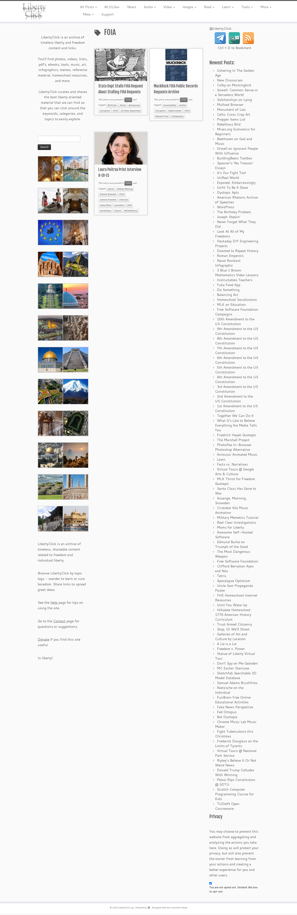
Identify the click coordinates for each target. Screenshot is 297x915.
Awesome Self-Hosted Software (234, 536)
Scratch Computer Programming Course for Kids (234, 796)
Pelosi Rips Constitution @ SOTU (235, 784)
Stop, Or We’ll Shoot (233, 630)
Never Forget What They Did (235, 226)
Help (54, 604)
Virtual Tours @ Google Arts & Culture (234, 473)
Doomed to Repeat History (237, 252)
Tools (247, 6)
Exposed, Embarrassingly (236, 184)
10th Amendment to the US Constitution (234, 323)
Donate (43, 641)
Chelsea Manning (124, 190)
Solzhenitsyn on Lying (234, 101)
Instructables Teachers (234, 281)
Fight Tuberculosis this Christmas (234, 735)
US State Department (131, 112)
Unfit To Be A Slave (232, 189)
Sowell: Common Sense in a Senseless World (236, 94)
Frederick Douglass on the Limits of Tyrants (236, 745)
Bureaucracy (134, 106)
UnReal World (228, 179)
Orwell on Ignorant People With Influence (236, 152)
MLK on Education (231, 306)
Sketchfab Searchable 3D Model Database (235, 677)
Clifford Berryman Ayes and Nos (234, 570)
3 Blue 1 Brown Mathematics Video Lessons (236, 274)
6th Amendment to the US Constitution (236, 362)
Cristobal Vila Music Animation (231, 512)
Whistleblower (131, 212)
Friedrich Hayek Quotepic (236, 436)
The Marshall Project (233, 441)
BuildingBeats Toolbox (234, 159)
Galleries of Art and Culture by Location (231, 638)
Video (169, 6)
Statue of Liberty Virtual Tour (235, 657)
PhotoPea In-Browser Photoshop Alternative (233, 449)
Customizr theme (179, 909)
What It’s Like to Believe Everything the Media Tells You (236, 427)
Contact (59, 622)
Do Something (228, 291)
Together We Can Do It (235, 417)
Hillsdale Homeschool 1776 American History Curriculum (233, 616)
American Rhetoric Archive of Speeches (236, 201)
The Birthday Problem (234, 213)
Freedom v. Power (231, 650)
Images (189, 6)
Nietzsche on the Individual (229, 692)
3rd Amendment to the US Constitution (236, 390)
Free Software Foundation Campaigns (236, 313)
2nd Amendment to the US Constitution (234, 400)
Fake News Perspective (235, 708)
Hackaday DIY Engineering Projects (236, 245)
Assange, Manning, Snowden (231, 502)
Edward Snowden (108, 195)
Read (209, 6)
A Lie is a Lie (226, 645)
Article (123, 106)
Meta (88, 14)
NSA (129, 206)
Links (128, 101)
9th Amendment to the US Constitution (236, 333)
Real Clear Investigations (236, 524)
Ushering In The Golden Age (234, 74)
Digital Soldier (174, 112)
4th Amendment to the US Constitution (236, 381)
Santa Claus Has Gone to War (235, 492)
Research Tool (161, 117)
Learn (228, 6)
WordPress (225, 208)
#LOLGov (112, 6)
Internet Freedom (108, 201)
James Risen (105, 206)
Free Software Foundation (237, 562)
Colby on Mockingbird (234, 86)
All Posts (88, 6)
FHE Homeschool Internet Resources (236, 599)
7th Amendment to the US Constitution (236, 352)
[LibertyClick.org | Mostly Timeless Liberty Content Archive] (34, 11)
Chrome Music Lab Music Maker (235, 726)
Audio (150, 6)
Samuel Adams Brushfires (237, 684)
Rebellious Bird (229, 125)
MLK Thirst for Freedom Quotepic (235, 483)
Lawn (221, 461)
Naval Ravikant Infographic (228, 264)
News (131, 6)
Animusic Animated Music (237, 456)
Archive (182, 106)
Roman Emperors (230, 257)
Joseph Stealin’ (228, 218)
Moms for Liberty (230, 529)
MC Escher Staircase (233, 669)
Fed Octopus (227, 713)
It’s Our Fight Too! (231, 174)
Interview (123, 201)
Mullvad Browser (230, 106)
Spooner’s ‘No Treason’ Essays (234, 167)
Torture (117, 212)
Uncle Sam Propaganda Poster (234, 589)
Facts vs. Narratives (232, 465)
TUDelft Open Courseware (227, 808)
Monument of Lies (231, 111)
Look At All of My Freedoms (229, 235)
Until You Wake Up (232, 606)
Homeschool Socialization (237, 301)
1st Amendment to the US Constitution (236, 410)
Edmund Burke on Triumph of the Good (231, 546)
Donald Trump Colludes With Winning (234, 774)
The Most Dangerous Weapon (232, 555)
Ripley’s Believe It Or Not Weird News (235, 764)
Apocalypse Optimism (233, 582)
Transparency (177, 117)
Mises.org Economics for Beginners (235, 133)
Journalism (119, 206)
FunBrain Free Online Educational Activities (233, 701)
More (265, 6)
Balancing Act (227, 296)
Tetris (221, 577)
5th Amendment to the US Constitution (236, 371)
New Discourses (230, 81)
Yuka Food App (228, 286)
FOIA (115, 112)
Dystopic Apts (228, 194)
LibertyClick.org (126, 909)
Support (107, 14)
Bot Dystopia (227, 718)
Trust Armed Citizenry (234, 625)
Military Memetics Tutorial (237, 519)
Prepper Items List (231, 121)
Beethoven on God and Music (233, 143)
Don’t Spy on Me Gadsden (237, 664)
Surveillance (105, 212)
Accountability (169, 106)
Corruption (105, 112)
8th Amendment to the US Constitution (236, 342)
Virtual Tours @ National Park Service (235, 755)
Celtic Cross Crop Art (233, 116)
